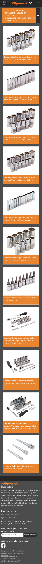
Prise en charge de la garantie (12, 553)
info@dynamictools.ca (10, 514)
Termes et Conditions (8, 558)
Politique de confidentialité (10, 561)
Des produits (18, 10)
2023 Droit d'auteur (9, 556)
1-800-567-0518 (8, 518)
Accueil (5, 10)
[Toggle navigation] (39, 3)
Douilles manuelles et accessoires (15, 14)
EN (4, 2)
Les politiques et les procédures (12, 551)
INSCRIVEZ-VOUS (30, 535)
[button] (38, 15)
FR (4, 4)
